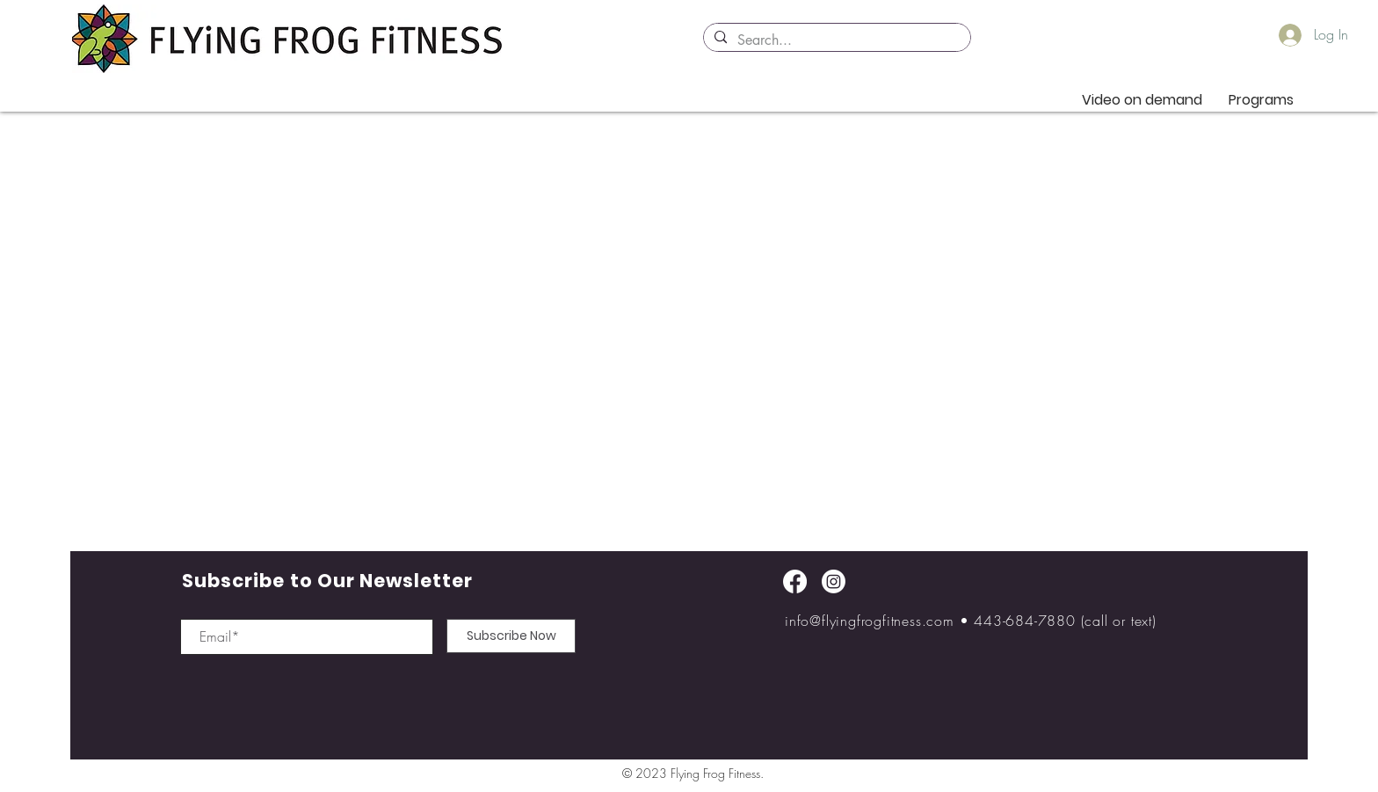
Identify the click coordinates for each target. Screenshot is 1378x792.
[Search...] (835, 40)
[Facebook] (795, 581)
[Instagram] (833, 581)
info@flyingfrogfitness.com (869, 620)
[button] (1261, 100)
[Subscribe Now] (511, 636)
